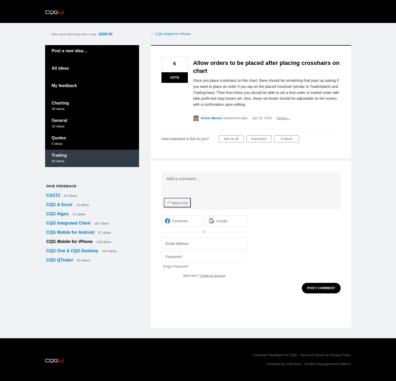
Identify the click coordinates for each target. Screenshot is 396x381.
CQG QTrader (60, 260)
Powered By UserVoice (284, 364)
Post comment (321, 288)
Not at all (234, 139)
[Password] (204, 257)
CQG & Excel (60, 204)
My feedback (64, 85)
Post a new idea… (70, 51)
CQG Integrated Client (69, 223)
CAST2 (53, 195)
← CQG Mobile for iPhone (171, 34)
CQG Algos (58, 214)
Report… (283, 118)
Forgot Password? (176, 266)
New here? (204, 276)
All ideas (60, 68)
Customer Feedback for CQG (274, 355)
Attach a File (180, 202)
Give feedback (61, 186)
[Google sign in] (226, 221)
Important (261, 139)
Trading (59, 155)
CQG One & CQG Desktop (72, 251)
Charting (60, 103)
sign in (105, 34)
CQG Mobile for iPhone (70, 241)
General (60, 120)
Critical (290, 139)
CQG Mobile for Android (71, 232)
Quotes (59, 138)
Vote (174, 77)
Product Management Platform (327, 364)
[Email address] (204, 243)
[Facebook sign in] (182, 221)
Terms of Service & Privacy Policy (325, 355)
